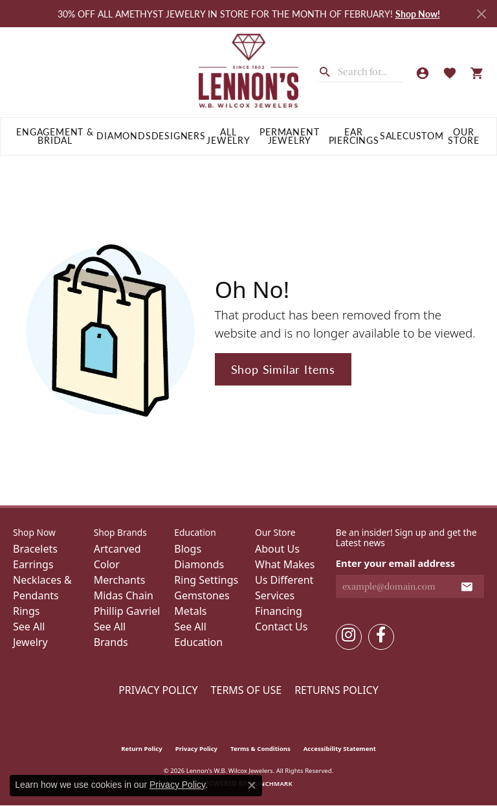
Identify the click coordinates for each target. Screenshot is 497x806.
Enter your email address (396, 563)
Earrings (33, 564)
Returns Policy (336, 690)
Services (274, 595)
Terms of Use (246, 690)
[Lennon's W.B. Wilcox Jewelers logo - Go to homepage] (248, 72)
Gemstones (201, 595)
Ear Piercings (354, 136)
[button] (422, 73)
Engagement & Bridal (55, 136)
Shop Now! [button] (417, 13)
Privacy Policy (157, 690)
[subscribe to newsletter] (467, 586)
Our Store (463, 136)
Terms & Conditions (260, 748)
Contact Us (281, 626)
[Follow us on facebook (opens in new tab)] (381, 637)
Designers (178, 136)
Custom (423, 136)
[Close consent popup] (252, 785)
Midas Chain (123, 595)
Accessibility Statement (340, 748)
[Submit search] (328, 71)
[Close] (481, 14)
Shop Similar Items (283, 369)
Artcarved (117, 549)
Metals (190, 611)
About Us (277, 549)
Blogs (187, 549)
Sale (391, 136)
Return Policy (141, 748)
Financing (278, 611)
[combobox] (370, 72)
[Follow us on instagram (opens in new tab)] (349, 637)
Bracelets (35, 549)
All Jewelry (228, 136)
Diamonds (123, 136)
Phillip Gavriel (127, 611)
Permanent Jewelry (289, 136)
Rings (26, 611)
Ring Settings (206, 580)
